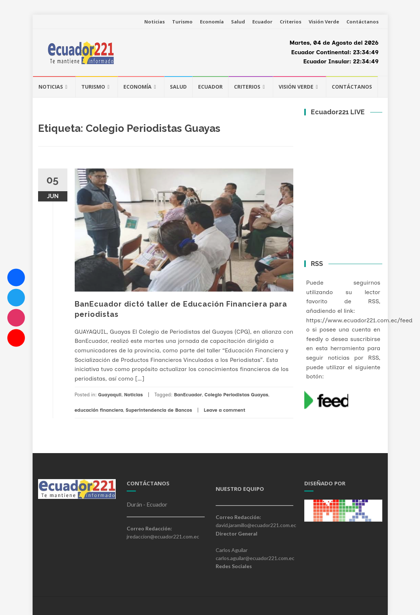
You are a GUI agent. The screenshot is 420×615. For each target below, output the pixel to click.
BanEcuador (188, 394)
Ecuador (262, 21)
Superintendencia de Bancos (159, 410)
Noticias (154, 21)
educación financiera (99, 410)
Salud (238, 21)
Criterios (290, 21)
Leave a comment (224, 410)
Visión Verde (324, 21)
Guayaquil (110, 394)
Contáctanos (362, 21)
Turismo (182, 21)
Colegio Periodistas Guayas (236, 394)
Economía (212, 21)
